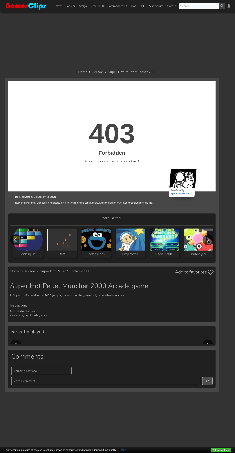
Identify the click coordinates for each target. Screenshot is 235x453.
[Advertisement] (117, 40)
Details (122, 450)
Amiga (83, 6)
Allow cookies (221, 450)
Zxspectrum (155, 6)
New (59, 6)
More (170, 6)
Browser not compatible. (112, 145)
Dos (133, 6)
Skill (142, 6)
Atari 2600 (97, 6)
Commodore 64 (117, 6)
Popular (70, 6)
